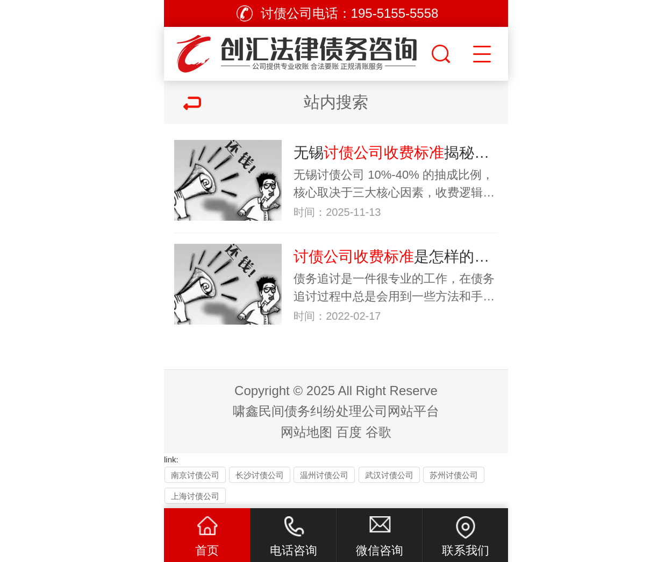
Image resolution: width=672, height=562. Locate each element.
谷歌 (378, 432)
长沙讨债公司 (259, 475)
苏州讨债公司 (454, 475)
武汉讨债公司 (389, 475)
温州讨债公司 (324, 475)
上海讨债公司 (195, 496)
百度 (349, 432)
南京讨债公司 (195, 475)
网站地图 (306, 432)
